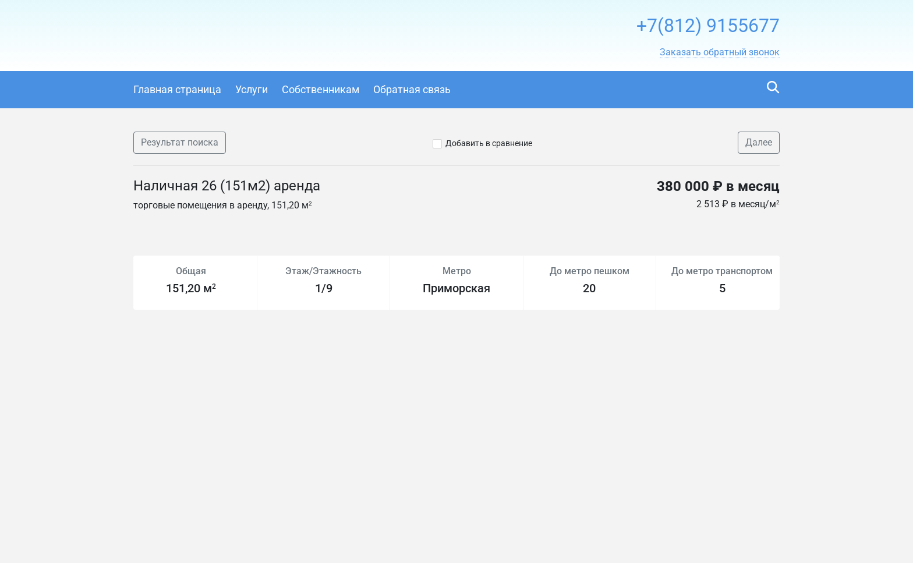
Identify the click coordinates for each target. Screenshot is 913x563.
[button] (720, 52)
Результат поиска (179, 142)
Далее (758, 142)
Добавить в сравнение (488, 143)
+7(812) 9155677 (708, 26)
